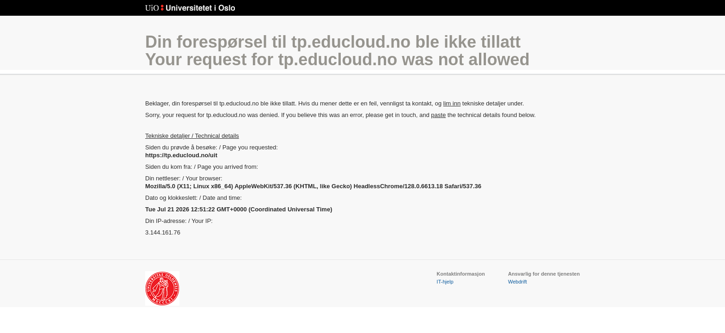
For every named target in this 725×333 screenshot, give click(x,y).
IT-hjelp (444, 281)
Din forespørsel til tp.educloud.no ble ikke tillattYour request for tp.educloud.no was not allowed (337, 50)
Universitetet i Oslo (190, 8)
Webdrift (517, 281)
